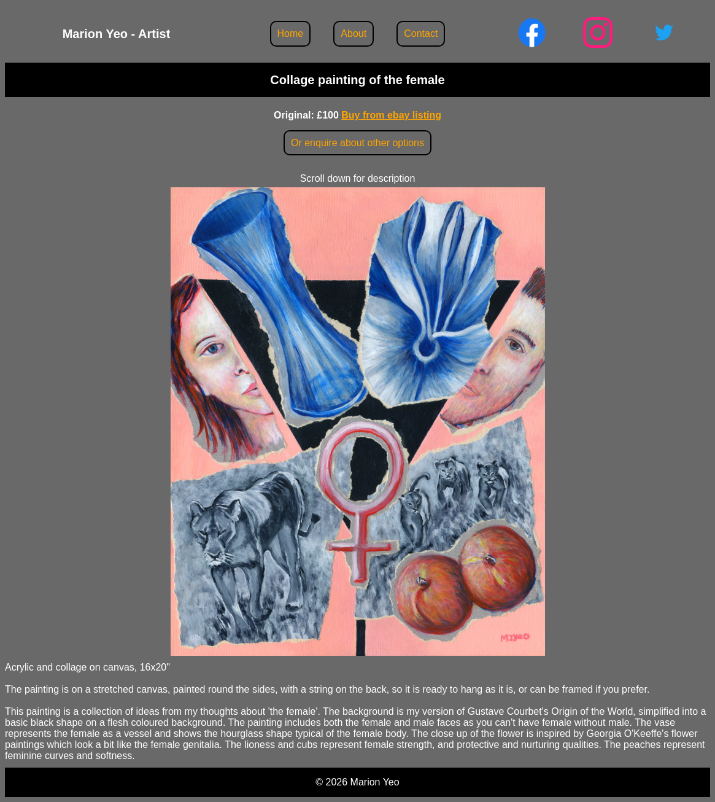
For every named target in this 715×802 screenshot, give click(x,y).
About (353, 33)
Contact (421, 33)
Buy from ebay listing (391, 115)
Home (290, 33)
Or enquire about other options (357, 143)
